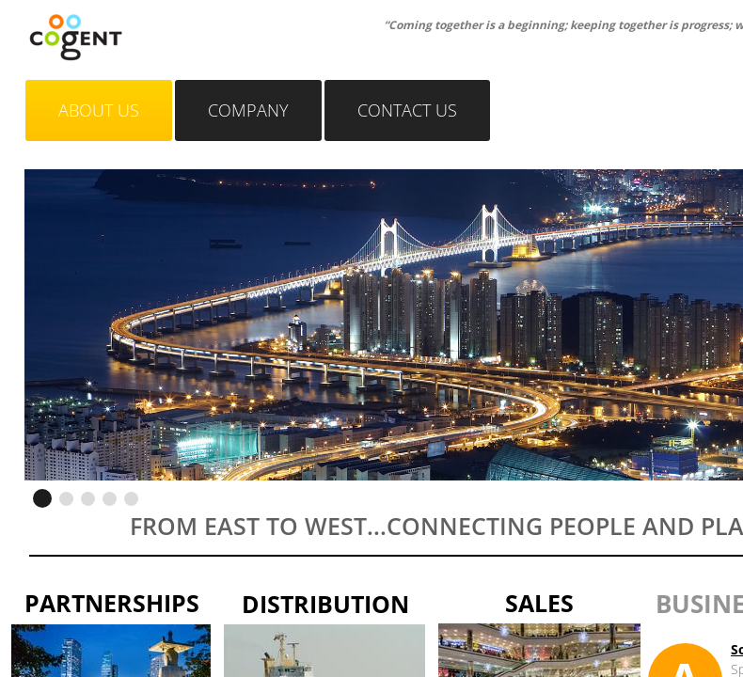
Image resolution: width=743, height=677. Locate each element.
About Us (98, 110)
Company (248, 110)
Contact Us (407, 110)
